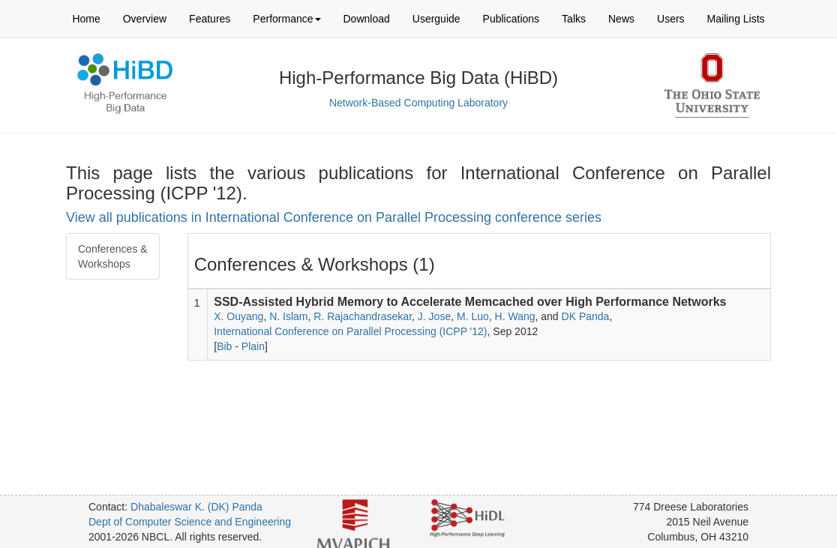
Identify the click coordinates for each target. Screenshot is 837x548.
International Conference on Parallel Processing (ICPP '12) (350, 331)
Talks (574, 19)
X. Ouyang (238, 316)
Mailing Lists (736, 19)
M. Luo (473, 316)
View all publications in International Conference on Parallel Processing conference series (334, 217)
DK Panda (586, 316)
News (621, 19)
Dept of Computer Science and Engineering (189, 522)
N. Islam (288, 316)
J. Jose (434, 316)
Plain (253, 346)
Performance (286, 19)
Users (671, 19)
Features (209, 19)
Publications (511, 19)
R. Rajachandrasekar (363, 316)
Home (86, 19)
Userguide (436, 19)
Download (367, 19)
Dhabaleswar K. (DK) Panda (196, 507)
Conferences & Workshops (113, 256)
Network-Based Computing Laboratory (418, 103)
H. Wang (515, 316)
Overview (144, 19)
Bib (224, 346)
